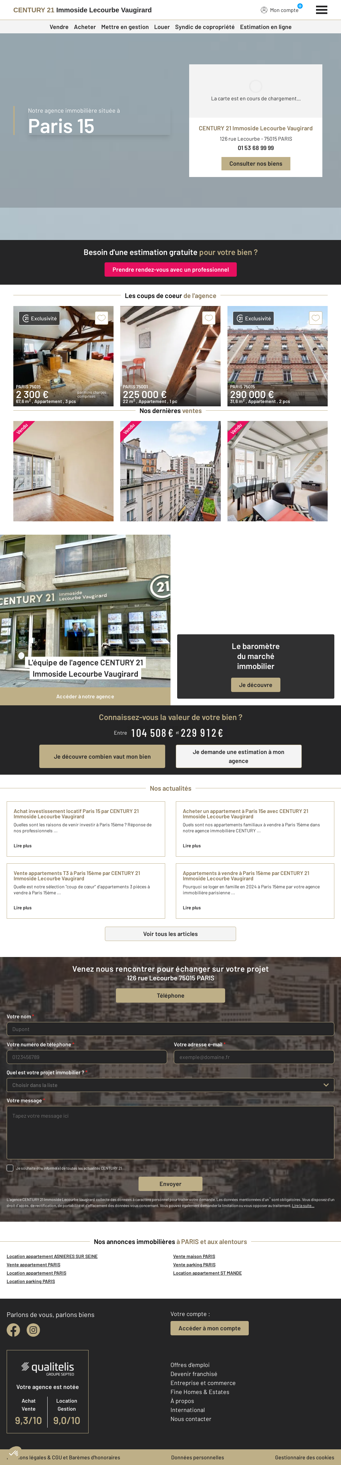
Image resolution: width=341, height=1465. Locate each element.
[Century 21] (82, 10)
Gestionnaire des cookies (304, 1457)
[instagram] (33, 1330)
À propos (182, 1400)
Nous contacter (190, 1418)
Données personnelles (197, 1457)
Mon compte (280, 9)
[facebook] (13, 1330)
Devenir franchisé (193, 1373)
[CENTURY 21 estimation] (170, 224)
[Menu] (322, 9)
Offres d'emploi (190, 1364)
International (187, 1409)
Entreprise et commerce (203, 1382)
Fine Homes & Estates (199, 1391)
